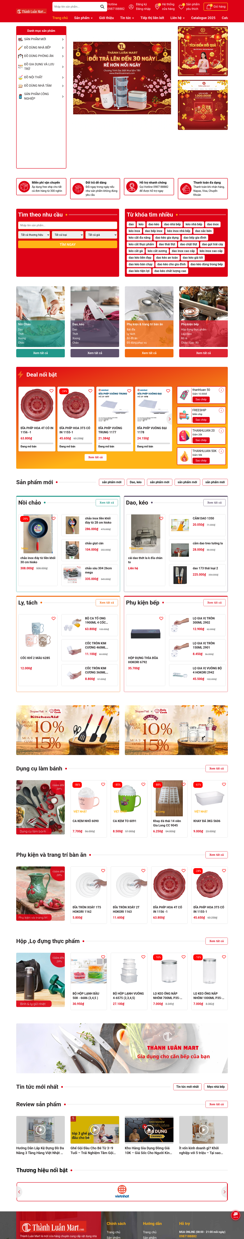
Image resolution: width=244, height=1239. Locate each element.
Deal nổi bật (37, 374)
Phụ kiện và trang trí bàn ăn (51, 854)
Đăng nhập (143, 9)
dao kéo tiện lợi (139, 271)
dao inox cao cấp (183, 251)
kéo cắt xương (157, 251)
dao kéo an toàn (167, 257)
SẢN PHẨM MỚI (44, 39)
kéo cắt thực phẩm (141, 244)
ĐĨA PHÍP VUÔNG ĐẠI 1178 (152, 430)
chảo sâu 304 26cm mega (98, 570)
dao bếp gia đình (195, 237)
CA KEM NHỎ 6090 (86, 821)
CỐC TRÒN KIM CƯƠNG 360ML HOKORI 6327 (95, 670)
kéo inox (134, 231)
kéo (141, 224)
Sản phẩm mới (34, 482)
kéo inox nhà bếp (178, 231)
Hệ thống (168, 6)
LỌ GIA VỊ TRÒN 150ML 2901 (204, 645)
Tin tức (126, 18)
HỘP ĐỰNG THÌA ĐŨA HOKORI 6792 (143, 660)
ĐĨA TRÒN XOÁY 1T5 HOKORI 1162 (87, 909)
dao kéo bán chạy (140, 264)
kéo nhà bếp (194, 224)
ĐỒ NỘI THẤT (44, 77)
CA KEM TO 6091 (124, 821)
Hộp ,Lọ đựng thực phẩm (48, 941)
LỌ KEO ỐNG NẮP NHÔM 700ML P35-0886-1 (166, 996)
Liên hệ (176, 18)
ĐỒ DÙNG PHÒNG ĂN (44, 56)
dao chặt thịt (188, 244)
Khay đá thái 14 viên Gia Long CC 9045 (167, 823)
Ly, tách (28, 602)
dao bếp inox (153, 231)
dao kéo (153, 224)
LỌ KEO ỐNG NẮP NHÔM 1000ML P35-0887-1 (207, 996)
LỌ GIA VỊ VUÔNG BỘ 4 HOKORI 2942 (207, 670)
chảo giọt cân (94, 543)
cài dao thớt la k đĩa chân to (145, 560)
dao (131, 224)
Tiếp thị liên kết (152, 18)
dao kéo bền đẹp (140, 257)
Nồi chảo (29, 502)
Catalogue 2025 (203, 18)
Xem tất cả (40, 353)
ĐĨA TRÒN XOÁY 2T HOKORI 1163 (126, 909)
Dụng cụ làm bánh (39, 768)
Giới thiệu (106, 18)
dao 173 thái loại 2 (205, 568)
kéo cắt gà (136, 251)
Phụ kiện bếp (142, 602)
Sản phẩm (193, 6)
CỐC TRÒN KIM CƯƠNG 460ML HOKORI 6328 (95, 645)
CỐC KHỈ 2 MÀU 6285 (35, 658)
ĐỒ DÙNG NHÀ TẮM (44, 86)
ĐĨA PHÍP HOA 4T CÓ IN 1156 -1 (37, 430)
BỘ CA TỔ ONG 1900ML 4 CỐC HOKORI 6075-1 (96, 621)
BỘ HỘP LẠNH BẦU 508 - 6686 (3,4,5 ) (86, 996)
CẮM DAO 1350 (203, 518)
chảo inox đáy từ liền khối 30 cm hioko (37, 560)
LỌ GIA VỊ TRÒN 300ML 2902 (204, 620)
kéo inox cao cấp (211, 251)
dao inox (213, 224)
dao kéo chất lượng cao (170, 271)
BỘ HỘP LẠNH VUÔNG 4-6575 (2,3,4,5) (128, 996)
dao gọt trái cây (212, 244)
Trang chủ (60, 18)
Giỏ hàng (220, 6)
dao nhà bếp (172, 224)
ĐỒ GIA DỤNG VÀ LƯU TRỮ (44, 66)
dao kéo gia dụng (167, 237)
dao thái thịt (167, 244)
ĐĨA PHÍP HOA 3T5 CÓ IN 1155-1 (74, 430)
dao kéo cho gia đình (171, 264)
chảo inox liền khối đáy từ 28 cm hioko (98, 520)
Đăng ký (141, 4)
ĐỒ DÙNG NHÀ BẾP (44, 47)
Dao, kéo (137, 502)
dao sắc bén (203, 231)
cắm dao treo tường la (208, 543)
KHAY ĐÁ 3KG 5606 (206, 821)
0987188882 (188, 1236)
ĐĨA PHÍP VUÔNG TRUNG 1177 (110, 430)
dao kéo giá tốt (193, 257)
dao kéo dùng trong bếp (207, 264)
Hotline (115, 6)
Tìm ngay (67, 244)
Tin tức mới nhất (37, 1086)
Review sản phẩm (38, 1104)
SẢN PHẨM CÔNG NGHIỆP (44, 96)
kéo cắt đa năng (139, 237)
